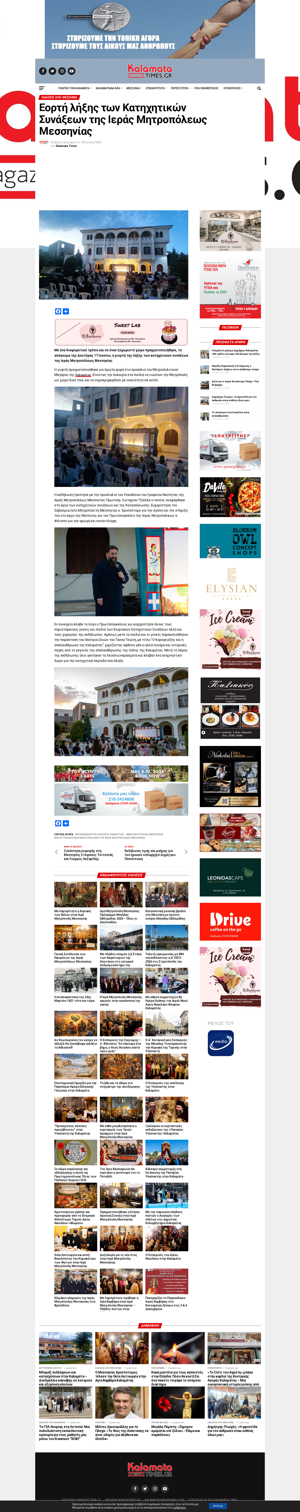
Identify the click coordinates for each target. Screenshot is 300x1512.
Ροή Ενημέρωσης (206, 88)
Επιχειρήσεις (232, 88)
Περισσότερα (179, 88)
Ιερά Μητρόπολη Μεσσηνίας (145, 834)
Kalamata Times (66, 145)
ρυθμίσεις (177, 1507)
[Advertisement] (150, 181)
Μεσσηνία (133, 88)
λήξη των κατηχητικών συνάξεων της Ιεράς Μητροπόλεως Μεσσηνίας (100, 838)
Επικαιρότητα (155, 88)
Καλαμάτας (84, 375)
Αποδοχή (218, 1506)
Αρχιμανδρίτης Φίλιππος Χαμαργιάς (100, 834)
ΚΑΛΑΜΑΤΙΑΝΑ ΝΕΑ (108, 88)
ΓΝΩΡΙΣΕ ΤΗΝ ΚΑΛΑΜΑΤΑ (74, 88)
